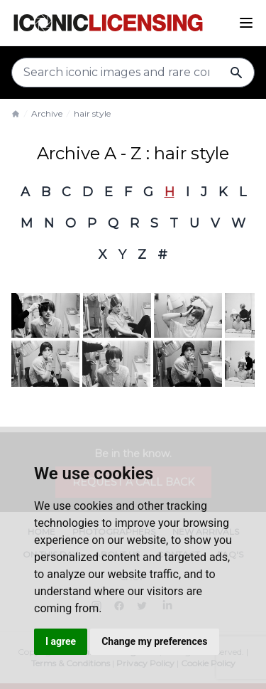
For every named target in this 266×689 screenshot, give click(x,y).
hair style (92, 113)
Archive (46, 113)
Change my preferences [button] (154, 641)
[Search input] (133, 72)
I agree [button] (60, 641)
